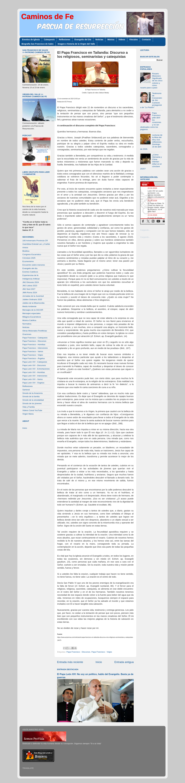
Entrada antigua (124, 662)
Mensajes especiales (31, 313)
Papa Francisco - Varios (32, 351)
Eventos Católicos (30, 272)
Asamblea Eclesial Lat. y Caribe (36, 244)
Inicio (99, 662)
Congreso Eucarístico (31, 254)
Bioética (25, 251)
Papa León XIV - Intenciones (34, 376)
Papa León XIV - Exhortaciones (36, 369)
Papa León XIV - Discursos (34, 365)
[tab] (146, 184)
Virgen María (28, 414)
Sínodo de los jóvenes (32, 403)
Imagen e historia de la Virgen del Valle (76, 44)
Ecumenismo (28, 261)
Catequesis (49, 39)
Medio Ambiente (29, 306)
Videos (122, 39)
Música (110, 39)
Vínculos (133, 39)
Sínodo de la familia (31, 396)
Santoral (26, 390)
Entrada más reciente (70, 662)
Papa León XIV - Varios (32, 379)
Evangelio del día (29, 268)
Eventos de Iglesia (31, 39)
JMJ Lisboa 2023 (29, 286)
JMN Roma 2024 (29, 292)
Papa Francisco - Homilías (33, 344)
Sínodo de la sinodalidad (33, 400)
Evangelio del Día (82, 39)
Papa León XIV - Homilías (33, 372)
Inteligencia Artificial (31, 279)
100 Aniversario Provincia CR (35, 240)
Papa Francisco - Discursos (78, 652)
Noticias (99, 39)
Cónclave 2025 (28, 258)
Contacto (146, 39)
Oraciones (26, 334)
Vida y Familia (28, 407)
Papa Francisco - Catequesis (34, 338)
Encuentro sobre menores (33, 265)
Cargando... (145, 230)
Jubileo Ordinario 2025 (32, 299)
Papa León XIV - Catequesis (34, 362)
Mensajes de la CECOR (32, 310)
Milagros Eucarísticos (31, 317)
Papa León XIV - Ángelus (33, 383)
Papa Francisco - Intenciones (35, 348)
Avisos (25, 247)
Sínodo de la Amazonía (32, 393)
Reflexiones (64, 39)
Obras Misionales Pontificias (34, 331)
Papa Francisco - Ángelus (33, 358)
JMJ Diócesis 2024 (30, 282)
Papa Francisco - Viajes (101, 652)
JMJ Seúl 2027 (28, 289)
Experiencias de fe (30, 275)
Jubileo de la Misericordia (33, 303)
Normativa (26, 324)
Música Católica (29, 320)
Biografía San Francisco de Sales (37, 44)
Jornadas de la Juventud (33, 296)
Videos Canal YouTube (32, 410)
